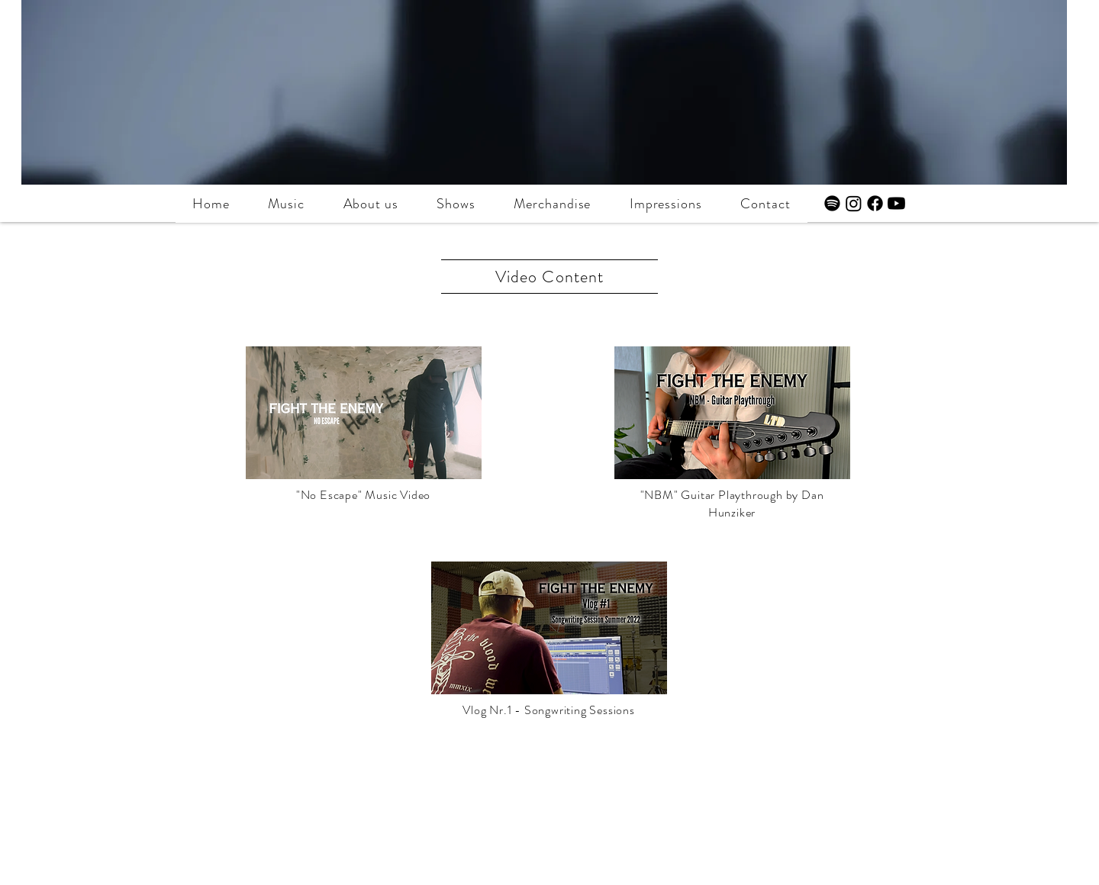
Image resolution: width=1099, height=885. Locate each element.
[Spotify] (832, 203)
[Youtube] (896, 203)
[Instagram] (853, 203)
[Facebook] (875, 203)
